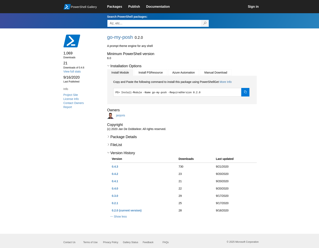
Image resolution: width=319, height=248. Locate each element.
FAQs (166, 242)
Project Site (70, 94)
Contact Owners (73, 103)
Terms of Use (90, 242)
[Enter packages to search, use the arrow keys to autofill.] (154, 23)
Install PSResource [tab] (151, 72)
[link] (117, 6)
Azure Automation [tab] (183, 72)
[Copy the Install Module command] (245, 92)
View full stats (72, 71)
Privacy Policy (110, 242)
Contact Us (69, 242)
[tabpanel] (181, 88)
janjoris (120, 115)
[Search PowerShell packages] (205, 23)
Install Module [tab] (120, 72)
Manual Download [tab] (215, 72)
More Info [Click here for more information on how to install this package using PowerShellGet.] (226, 81)
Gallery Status (130, 242)
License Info (71, 99)
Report (67, 107)
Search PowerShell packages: (127, 16)
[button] (108, 66)
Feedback (148, 242)
